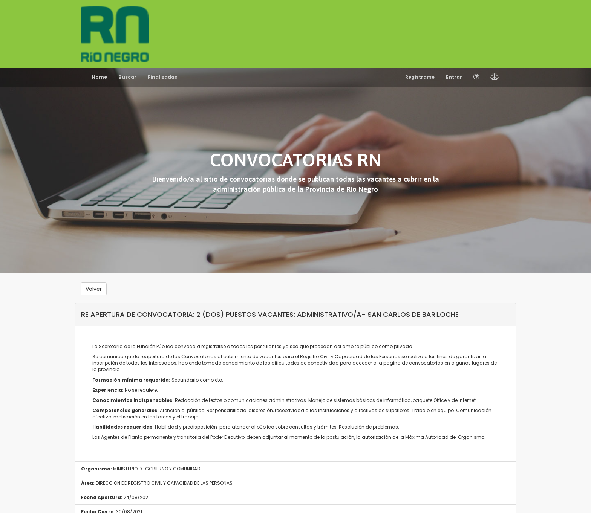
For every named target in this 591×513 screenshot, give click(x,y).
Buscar (127, 77)
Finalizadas (162, 77)
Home (99, 77)
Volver (94, 289)
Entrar (454, 77)
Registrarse (420, 77)
